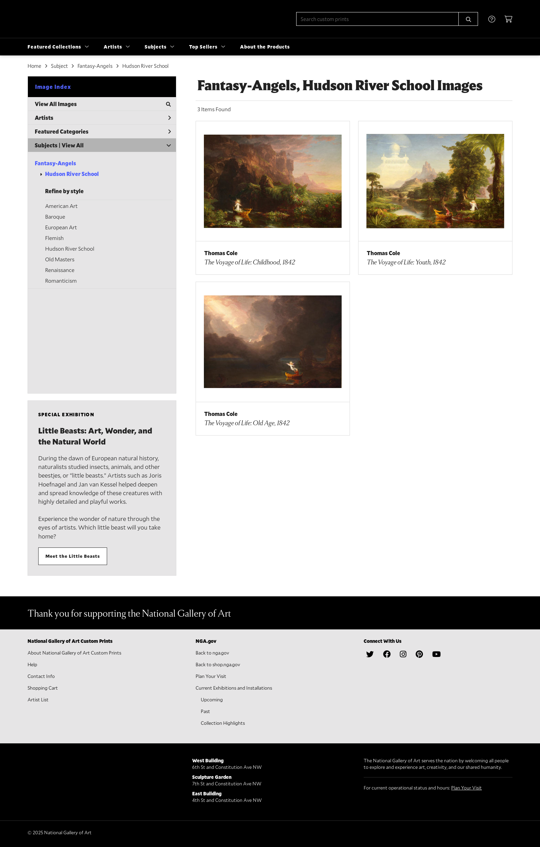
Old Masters (59, 259)
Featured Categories (103, 131)
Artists (103, 117)
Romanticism (61, 280)
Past (205, 711)
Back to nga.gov (212, 652)
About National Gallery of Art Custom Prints (74, 652)
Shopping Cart (43, 687)
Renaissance (59, 269)
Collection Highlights (223, 723)
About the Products (265, 46)
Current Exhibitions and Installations (234, 687)
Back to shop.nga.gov (218, 664)
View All (73, 145)
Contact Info (41, 676)
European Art (61, 227)
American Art (61, 205)
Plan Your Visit (211, 676)
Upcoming (212, 699)
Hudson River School (72, 173)
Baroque (55, 216)
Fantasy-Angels (55, 163)
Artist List (38, 699)
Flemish (54, 237)
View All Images (103, 103)
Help (32, 664)
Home (34, 65)
